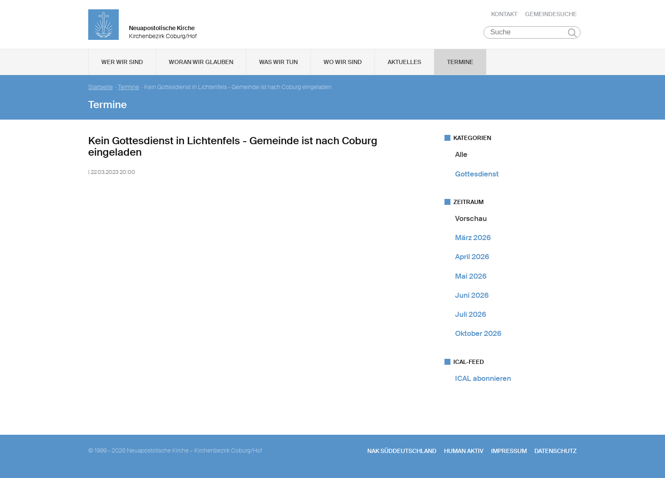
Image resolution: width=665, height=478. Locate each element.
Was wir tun (278, 64)
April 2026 (472, 258)
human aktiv (463, 453)
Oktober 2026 (478, 335)
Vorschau (471, 220)
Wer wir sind (122, 64)
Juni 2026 (472, 297)
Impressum (509, 453)
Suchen (572, 34)
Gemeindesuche (551, 15)
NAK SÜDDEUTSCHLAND (401, 453)
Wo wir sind (343, 64)
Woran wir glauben (201, 64)
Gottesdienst (477, 175)
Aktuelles (404, 64)
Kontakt (504, 15)
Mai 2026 (470, 277)
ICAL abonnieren (483, 380)
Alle (461, 156)
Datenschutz (555, 453)
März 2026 (473, 239)
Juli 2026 (470, 316)
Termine (460, 64)
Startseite (100, 89)
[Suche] (532, 34)
